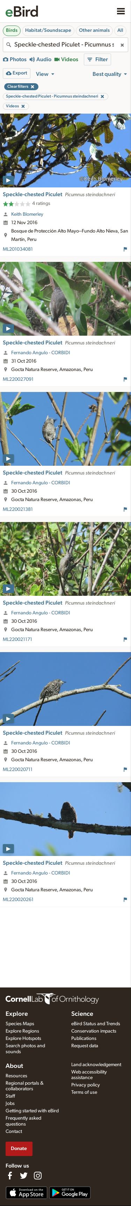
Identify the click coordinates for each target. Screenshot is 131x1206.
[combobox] (65, 45)
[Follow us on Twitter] (24, 1175)
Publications (83, 1038)
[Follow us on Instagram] (38, 1175)
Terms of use (84, 1092)
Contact (14, 1131)
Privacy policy (85, 1085)
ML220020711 (17, 769)
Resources (16, 1075)
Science (82, 1014)
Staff (10, 1096)
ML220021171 (17, 639)
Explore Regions (22, 1031)
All (120, 30)
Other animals (94, 30)
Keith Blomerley (27, 214)
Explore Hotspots (23, 1038)
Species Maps (20, 1023)
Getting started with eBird (32, 1110)
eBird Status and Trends (95, 1023)
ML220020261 (18, 899)
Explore (17, 1014)
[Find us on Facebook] (10, 1175)
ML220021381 (18, 509)
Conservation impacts (93, 1031)
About (14, 1066)
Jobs (10, 1103)
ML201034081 (18, 249)
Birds (11, 30)
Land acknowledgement (96, 1064)
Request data (84, 1045)
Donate (19, 1148)
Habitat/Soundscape (48, 30)
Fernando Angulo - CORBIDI (40, 352)
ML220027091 (18, 379)
